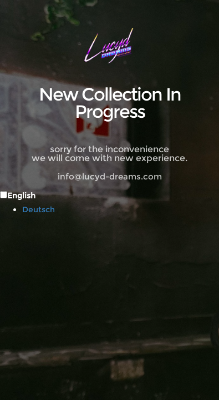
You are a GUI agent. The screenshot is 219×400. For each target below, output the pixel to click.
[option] (120, 209)
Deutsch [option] (38, 209)
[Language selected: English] (109, 202)
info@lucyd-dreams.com (110, 177)
